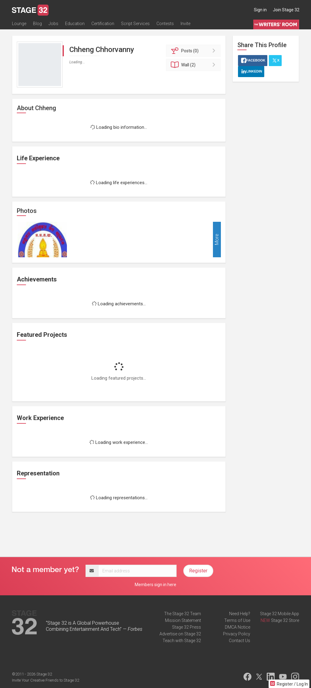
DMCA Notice (237, 627)
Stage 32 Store (285, 620)
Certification (102, 23)
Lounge (19, 23)
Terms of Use (237, 620)
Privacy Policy (236, 633)
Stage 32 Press (186, 627)
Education (75, 23)
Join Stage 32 (286, 9)
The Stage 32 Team (182, 613)
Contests (165, 23)
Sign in (260, 9)
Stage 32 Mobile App (279, 613)
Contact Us (239, 640)
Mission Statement (183, 620)
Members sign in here (155, 584)
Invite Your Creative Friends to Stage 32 (45, 680)
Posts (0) (194, 50)
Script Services (135, 23)
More (217, 239)
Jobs (53, 23)
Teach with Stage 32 (182, 640)
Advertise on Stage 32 (180, 633)
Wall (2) (194, 65)
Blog (37, 23)
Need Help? (239, 613)
